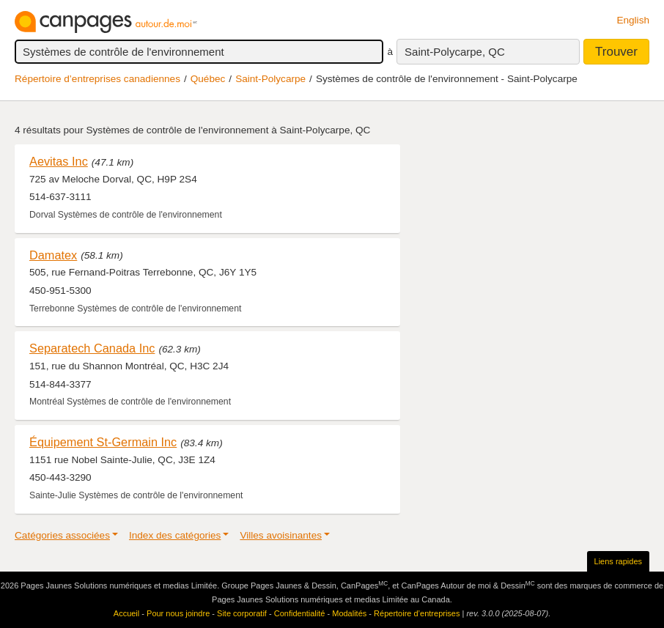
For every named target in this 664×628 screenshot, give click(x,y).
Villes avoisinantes (281, 535)
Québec (208, 78)
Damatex (53, 255)
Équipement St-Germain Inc (103, 441)
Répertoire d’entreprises (417, 613)
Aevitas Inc (58, 161)
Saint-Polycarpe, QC (455, 51)
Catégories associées (62, 535)
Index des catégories (175, 535)
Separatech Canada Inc (92, 348)
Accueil (126, 613)
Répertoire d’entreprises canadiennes (97, 78)
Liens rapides (618, 561)
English (632, 20)
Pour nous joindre (178, 613)
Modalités (349, 613)
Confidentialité (299, 613)
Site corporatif (242, 613)
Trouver (616, 52)
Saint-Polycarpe (270, 78)
